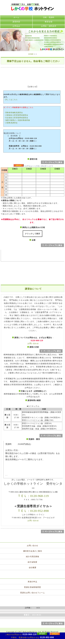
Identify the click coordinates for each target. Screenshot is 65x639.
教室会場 (48, 22)
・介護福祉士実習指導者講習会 (15, 115)
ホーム (16, 17)
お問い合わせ (33, 343)
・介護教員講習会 (10, 123)
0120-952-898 (47, 637)
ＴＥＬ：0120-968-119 (33, 496)
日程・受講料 (48, 17)
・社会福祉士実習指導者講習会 (15, 118)
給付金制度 (32, 562)
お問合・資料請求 (48, 26)
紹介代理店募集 (32, 557)
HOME (31, 54)
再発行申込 (32, 582)
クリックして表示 (32, 234)
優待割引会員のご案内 (32, 551)
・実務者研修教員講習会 (13, 113)
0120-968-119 (29, 634)
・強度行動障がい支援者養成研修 (16, 120)
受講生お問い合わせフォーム (32, 593)
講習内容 (16, 22)
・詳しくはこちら (10, 99)
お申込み (16, 26)
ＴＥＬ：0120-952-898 (33, 510)
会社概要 (32, 568)
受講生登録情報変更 (32, 587)
